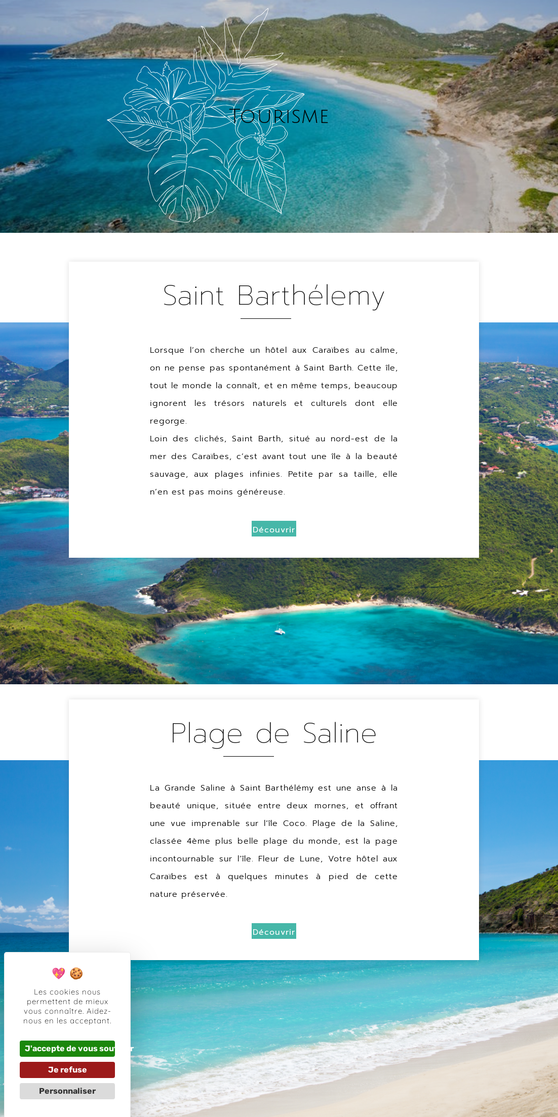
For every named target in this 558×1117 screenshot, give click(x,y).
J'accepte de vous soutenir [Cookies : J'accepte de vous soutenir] (70, 1048)
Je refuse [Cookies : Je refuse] (67, 1069)
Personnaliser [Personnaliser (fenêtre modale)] (67, 1091)
